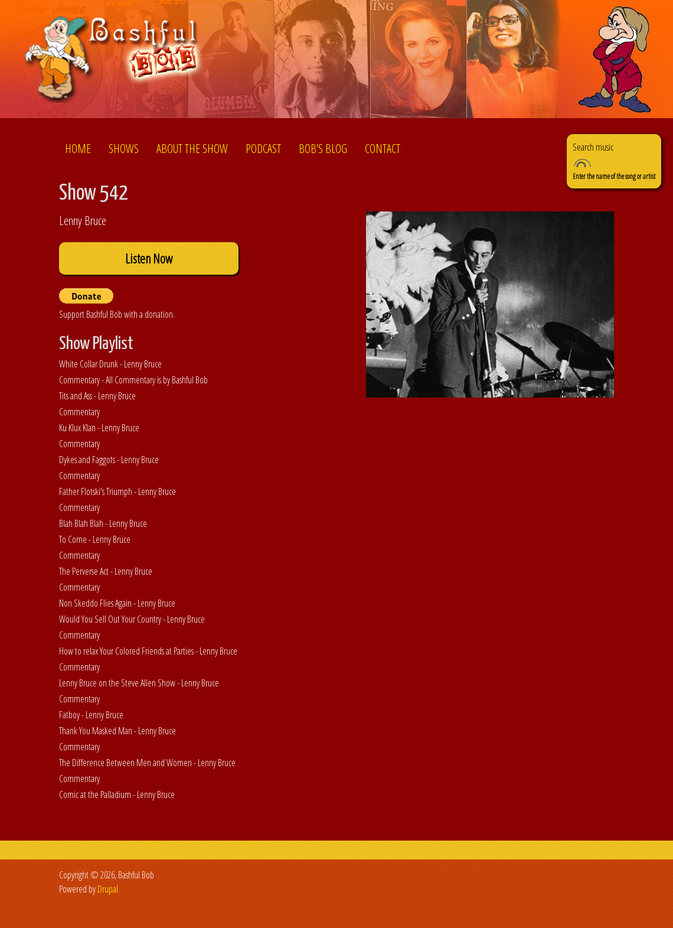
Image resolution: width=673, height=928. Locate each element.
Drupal (107, 889)
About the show (192, 149)
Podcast (263, 149)
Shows (124, 149)
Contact (382, 149)
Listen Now (148, 258)
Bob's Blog (323, 149)
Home (78, 149)
